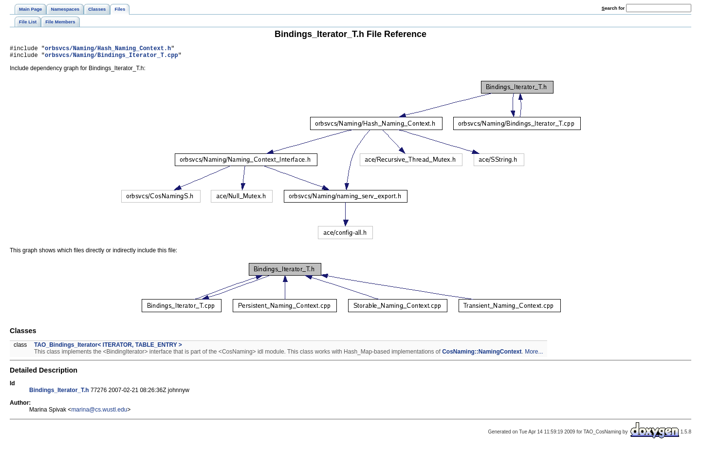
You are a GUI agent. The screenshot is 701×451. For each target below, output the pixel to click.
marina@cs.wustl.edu (99, 412)
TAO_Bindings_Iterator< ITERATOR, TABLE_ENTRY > (108, 347)
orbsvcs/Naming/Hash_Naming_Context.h (108, 49)
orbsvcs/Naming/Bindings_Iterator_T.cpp (111, 58)
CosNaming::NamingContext (481, 354)
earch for (613, 8)
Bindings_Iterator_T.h (59, 393)
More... (534, 354)
